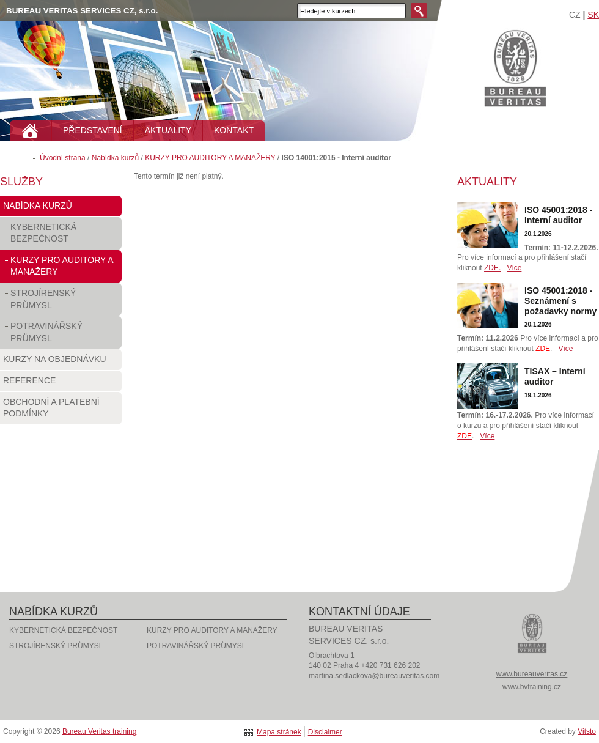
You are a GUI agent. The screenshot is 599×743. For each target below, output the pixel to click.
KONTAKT (234, 130)
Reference (61, 383)
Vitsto (587, 731)
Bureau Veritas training (515, 68)
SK (593, 15)
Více (514, 268)
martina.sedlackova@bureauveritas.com (374, 675)
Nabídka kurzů (115, 157)
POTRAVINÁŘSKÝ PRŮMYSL (61, 335)
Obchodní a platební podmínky (61, 410)
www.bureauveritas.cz (532, 674)
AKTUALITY (168, 130)
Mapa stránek (279, 732)
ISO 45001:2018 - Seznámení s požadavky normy (560, 301)
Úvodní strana (63, 157)
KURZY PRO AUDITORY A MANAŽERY (210, 157)
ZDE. (492, 268)
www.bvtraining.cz (531, 686)
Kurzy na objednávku (61, 362)
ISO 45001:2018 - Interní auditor (558, 215)
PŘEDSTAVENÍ (92, 130)
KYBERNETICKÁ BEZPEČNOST (61, 236)
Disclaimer (325, 732)
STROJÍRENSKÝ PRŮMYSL (61, 302)
